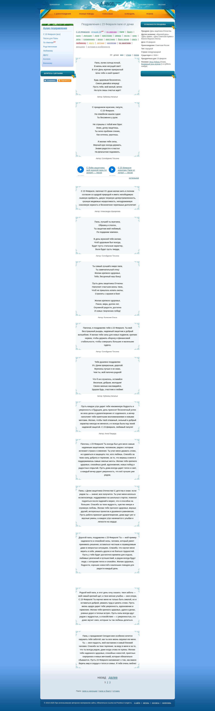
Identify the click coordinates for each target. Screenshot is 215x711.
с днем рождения (62, 14)
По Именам (49, 42)
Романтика (68, 4)
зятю (78, 39)
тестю (127, 35)
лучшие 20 (96, 32)
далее (113, 677)
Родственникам (50, 47)
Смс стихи (161, 4)
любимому (81, 43)
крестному (107, 35)
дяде (97, 35)
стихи (128, 55)
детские (100, 43)
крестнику (110, 39)
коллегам (111, 43)
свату (134, 39)
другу (91, 43)
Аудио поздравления (55, 28)
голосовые (107, 14)
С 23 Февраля (83, 32)
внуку (100, 39)
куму (134, 35)
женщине (80, 47)
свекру (118, 35)
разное (149, 14)
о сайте (137, 703)
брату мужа (123, 39)
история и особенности (99, 47)
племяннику (89, 39)
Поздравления (55, 4)
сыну (78, 35)
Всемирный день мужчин (151, 64)
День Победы (154, 62)
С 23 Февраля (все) (52, 34)
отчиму (116, 691)
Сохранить (51, 80)
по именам (111, 32)
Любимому (48, 51)
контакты (155, 703)
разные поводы (86, 14)
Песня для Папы (50, 38)
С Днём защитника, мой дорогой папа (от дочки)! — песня (96, 170)
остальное (134, 178)
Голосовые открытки (145, 4)
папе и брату (105, 691)
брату (130, 32)
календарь (130, 14)
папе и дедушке (89, 691)
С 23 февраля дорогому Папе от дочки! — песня (126, 170)
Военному (47, 63)
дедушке (88, 35)
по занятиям (125, 43)
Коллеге (46, 59)
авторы (146, 703)
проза (136, 55)
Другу (45, 55)
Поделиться (65, 80)
